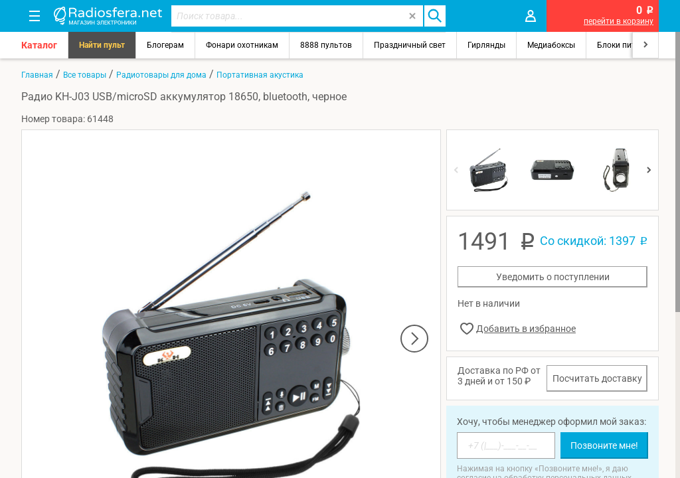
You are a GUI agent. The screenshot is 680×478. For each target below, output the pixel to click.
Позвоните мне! (604, 445)
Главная (37, 75)
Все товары (84, 75)
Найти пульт (102, 45)
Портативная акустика (259, 75)
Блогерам (165, 45)
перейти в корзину (618, 21)
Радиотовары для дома (161, 75)
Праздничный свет (410, 45)
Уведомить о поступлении (553, 277)
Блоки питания (625, 45)
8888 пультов (326, 45)
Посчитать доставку (597, 378)
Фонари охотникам (242, 45)
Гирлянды (486, 45)
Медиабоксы (551, 45)
